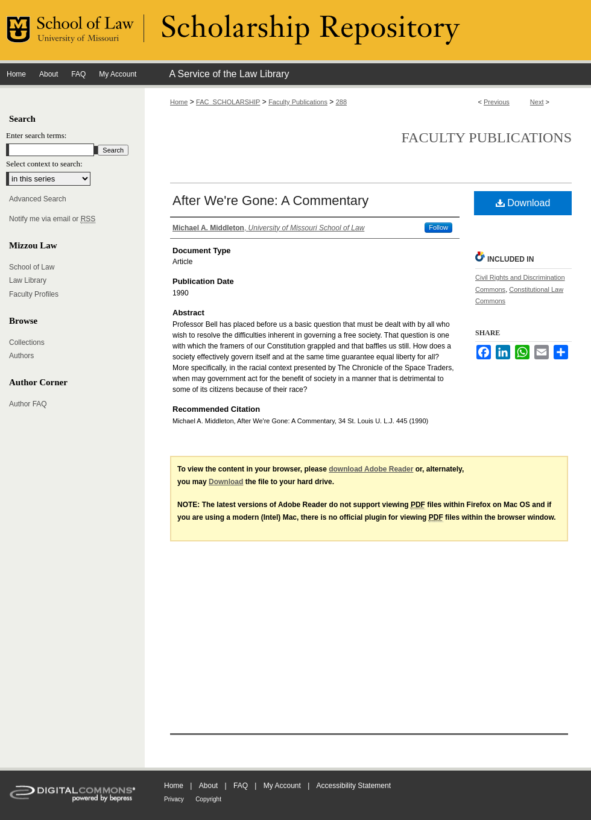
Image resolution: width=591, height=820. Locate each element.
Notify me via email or (52, 219)
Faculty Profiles (33, 294)
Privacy (174, 799)
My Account (282, 785)
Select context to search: (44, 163)
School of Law (31, 267)
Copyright (208, 799)
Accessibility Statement (354, 785)
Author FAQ (28, 404)
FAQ (240, 785)
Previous (497, 102)
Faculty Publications (297, 102)
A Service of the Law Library (229, 74)
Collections (27, 342)
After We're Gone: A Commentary (270, 200)
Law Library (27, 280)
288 (341, 102)
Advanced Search (37, 199)
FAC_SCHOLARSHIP (228, 102)
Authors (21, 356)
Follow (438, 227)
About (208, 785)
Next (537, 102)
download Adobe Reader (371, 469)
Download (523, 203)
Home (179, 102)
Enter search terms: (36, 135)
